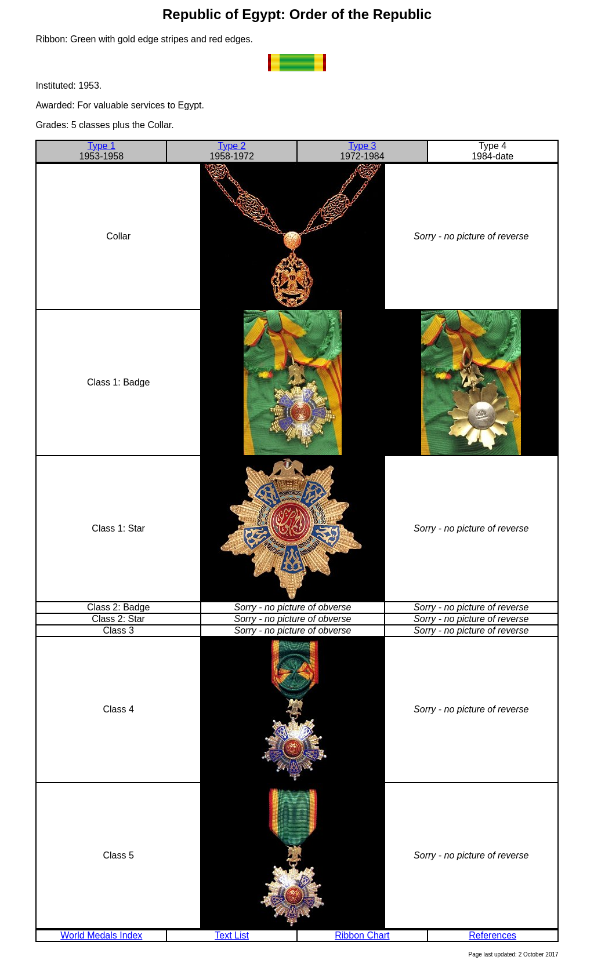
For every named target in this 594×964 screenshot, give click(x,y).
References (492, 935)
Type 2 (232, 146)
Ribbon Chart (362, 935)
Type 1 (101, 146)
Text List (232, 935)
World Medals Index (101, 935)
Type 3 (362, 146)
